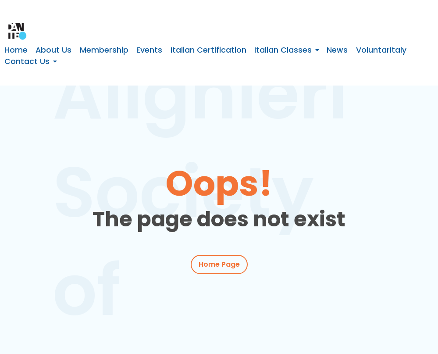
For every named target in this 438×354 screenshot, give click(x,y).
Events (149, 50)
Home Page (219, 264)
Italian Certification (208, 50)
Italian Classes (283, 50)
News (337, 50)
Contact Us (27, 61)
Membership (104, 50)
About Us (53, 50)
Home (16, 50)
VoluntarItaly (381, 50)
